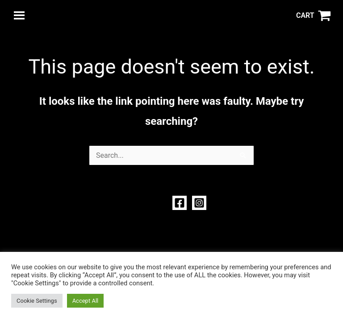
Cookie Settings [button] (37, 300)
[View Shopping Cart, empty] (313, 15)
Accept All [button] (85, 300)
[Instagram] (199, 203)
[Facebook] (179, 203)
